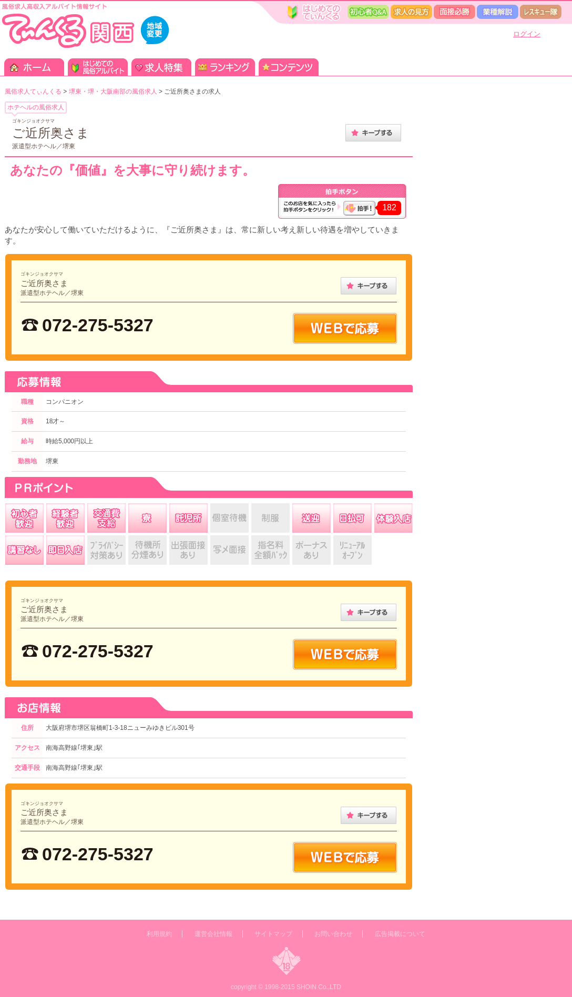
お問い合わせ (333, 934)
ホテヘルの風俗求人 (35, 107)
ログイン (526, 34)
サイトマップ (273, 934)
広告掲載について (400, 934)
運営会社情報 (213, 934)
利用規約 (159, 934)
